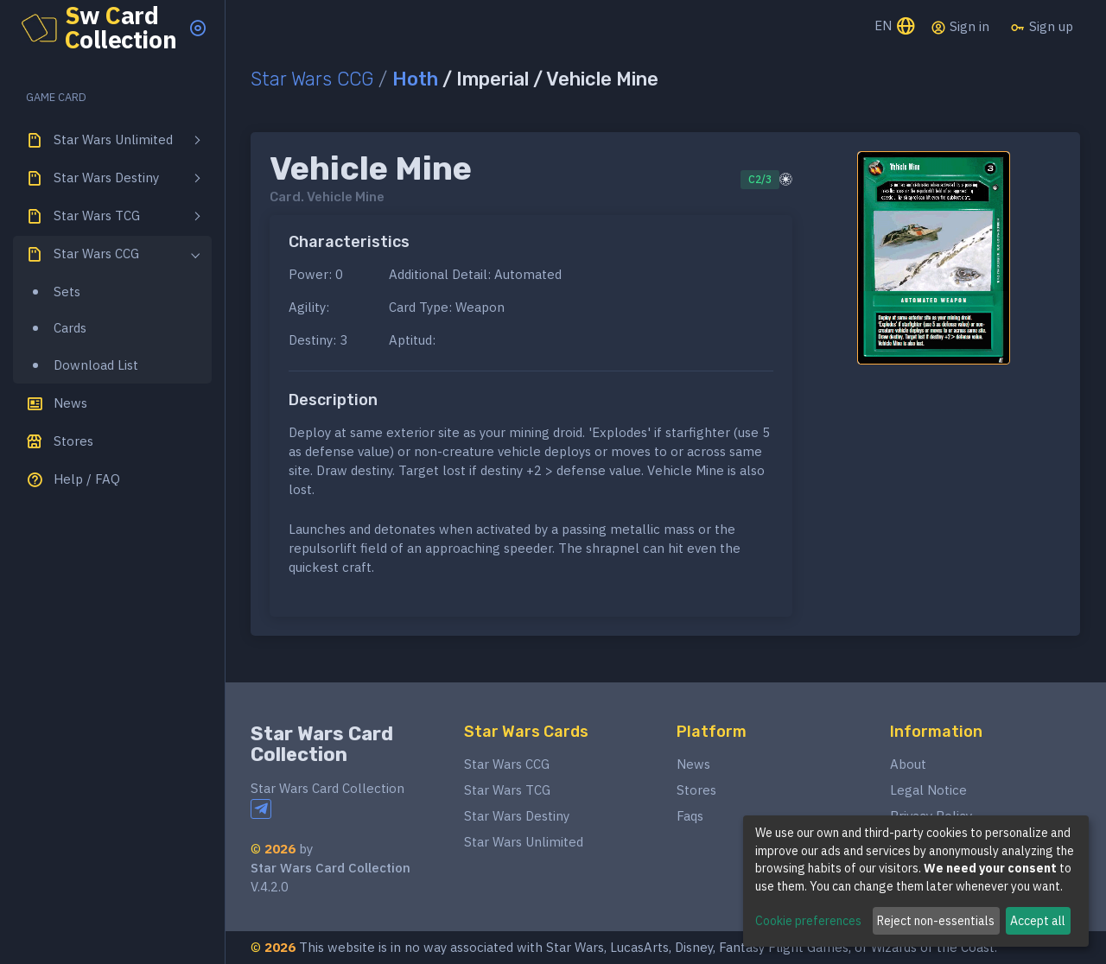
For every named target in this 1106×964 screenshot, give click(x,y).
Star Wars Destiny (516, 816)
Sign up (1041, 26)
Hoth (415, 79)
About (908, 764)
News (693, 764)
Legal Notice (928, 790)
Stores (696, 790)
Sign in (960, 26)
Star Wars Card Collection (322, 744)
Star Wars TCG (507, 790)
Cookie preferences (808, 921)
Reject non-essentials (936, 921)
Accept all (1037, 921)
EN (895, 27)
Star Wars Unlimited (523, 842)
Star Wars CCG (312, 79)
